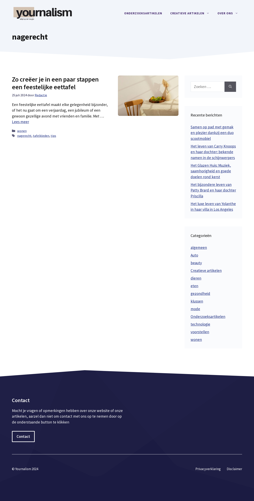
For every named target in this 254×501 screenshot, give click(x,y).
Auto (194, 255)
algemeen (199, 247)
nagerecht (24, 136)
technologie (200, 324)
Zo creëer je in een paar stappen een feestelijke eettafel (55, 83)
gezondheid (200, 293)
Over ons (229, 13)
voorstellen (200, 331)
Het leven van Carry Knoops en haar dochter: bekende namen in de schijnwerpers (213, 152)
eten (194, 285)
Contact (23, 436)
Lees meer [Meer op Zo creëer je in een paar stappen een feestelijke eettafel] (20, 121)
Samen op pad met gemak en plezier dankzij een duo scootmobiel (212, 133)
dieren (196, 278)
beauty (196, 262)
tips (53, 136)
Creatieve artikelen (191, 13)
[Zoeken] (230, 87)
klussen (197, 301)
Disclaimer (234, 469)
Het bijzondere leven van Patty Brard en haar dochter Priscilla (213, 190)
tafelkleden (41, 136)
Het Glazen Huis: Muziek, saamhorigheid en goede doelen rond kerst (211, 171)
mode (195, 308)
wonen (22, 131)
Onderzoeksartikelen (143, 13)
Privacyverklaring (208, 469)
